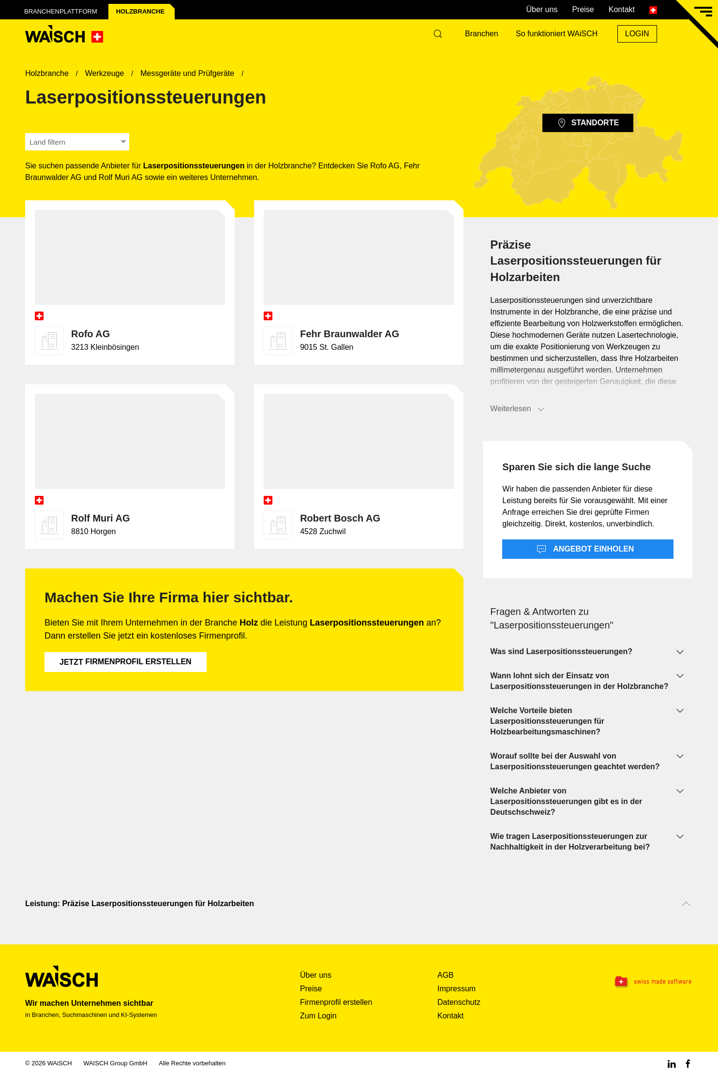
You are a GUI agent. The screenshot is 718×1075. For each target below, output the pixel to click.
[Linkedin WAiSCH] (671, 1063)
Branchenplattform (60, 11)
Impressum (456, 989)
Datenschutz (458, 1002)
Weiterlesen (517, 409)
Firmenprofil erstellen (126, 661)
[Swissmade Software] (634, 981)
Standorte (588, 123)
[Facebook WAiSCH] (688, 1063)
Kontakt (622, 9)
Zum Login (318, 1016)
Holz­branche (140, 11)
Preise (583, 9)
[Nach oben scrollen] (686, 904)
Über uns (541, 9)
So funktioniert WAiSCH (557, 34)
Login (637, 34)
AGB (445, 975)
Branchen (481, 34)
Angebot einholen (585, 549)
